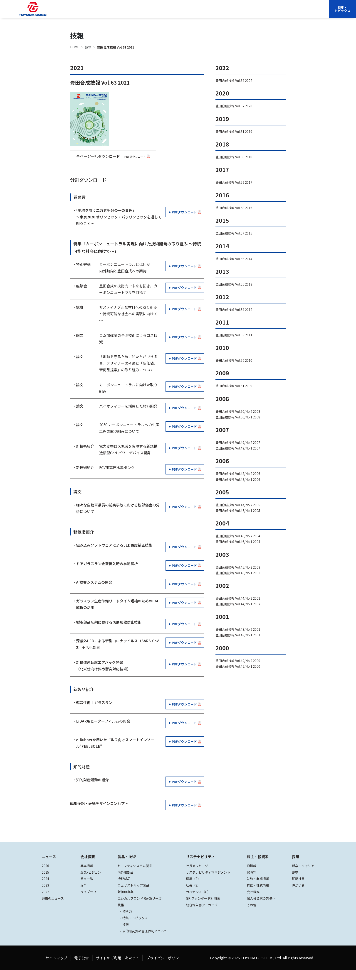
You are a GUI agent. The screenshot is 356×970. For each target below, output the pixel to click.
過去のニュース (53, 898)
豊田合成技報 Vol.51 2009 (233, 386)
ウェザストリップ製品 (133, 885)
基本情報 (86, 865)
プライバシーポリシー (164, 957)
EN (281, 12)
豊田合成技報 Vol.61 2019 (233, 131)
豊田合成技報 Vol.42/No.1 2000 (237, 666)
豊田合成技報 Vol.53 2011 (233, 335)
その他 (251, 905)
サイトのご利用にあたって (117, 957)
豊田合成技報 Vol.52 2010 (233, 360)
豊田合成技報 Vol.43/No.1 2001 (237, 635)
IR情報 (251, 865)
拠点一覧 (86, 878)
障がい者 (298, 885)
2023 (45, 885)
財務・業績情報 (258, 878)
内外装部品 (126, 872)
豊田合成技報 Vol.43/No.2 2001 (237, 629)
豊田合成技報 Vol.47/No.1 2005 (237, 510)
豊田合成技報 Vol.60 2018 (233, 157)
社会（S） (193, 885)
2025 (45, 872)
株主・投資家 (231, 12)
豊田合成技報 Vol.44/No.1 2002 (237, 604)
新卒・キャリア (303, 865)
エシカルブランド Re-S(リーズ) (140, 898)
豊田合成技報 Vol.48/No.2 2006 (237, 473)
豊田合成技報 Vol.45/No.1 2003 (237, 573)
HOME (74, 47)
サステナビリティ (202, 12)
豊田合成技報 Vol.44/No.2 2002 (237, 598)
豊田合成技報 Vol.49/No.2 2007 (237, 442)
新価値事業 (126, 891)
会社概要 (142, 12)
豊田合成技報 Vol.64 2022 (233, 80)
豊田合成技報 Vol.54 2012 (233, 309)
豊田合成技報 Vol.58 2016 (233, 207)
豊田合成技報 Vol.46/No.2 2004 (237, 536)
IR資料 (251, 872)
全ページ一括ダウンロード (113, 156)
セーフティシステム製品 (135, 865)
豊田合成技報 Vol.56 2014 (233, 259)
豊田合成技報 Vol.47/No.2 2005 (237, 505)
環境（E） (193, 878)
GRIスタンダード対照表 (203, 898)
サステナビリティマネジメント (208, 872)
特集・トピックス (342, 9)
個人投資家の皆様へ (261, 898)
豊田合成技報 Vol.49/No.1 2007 (237, 448)
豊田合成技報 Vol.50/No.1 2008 (237, 417)
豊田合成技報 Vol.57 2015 (233, 233)
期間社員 (298, 878)
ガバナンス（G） (198, 891)
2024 (45, 878)
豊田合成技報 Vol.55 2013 (233, 284)
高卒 (295, 872)
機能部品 (124, 878)
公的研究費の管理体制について (144, 931)
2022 (45, 891)
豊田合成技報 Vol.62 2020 (233, 106)
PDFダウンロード (184, 212)
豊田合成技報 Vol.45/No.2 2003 (237, 567)
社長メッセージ (197, 865)
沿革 (83, 885)
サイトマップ (56, 957)
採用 (261, 12)
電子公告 (81, 957)
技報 (88, 47)
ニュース (49, 856)
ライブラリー (89, 891)
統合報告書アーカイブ (202, 905)
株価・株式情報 (258, 885)
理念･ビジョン (90, 872)
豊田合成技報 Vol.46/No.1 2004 (237, 541)
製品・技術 (127, 856)
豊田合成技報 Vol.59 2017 (233, 182)
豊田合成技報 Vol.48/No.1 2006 (237, 479)
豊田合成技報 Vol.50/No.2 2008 (237, 411)
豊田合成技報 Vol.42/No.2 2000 (237, 660)
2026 (45, 865)
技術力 (127, 911)
